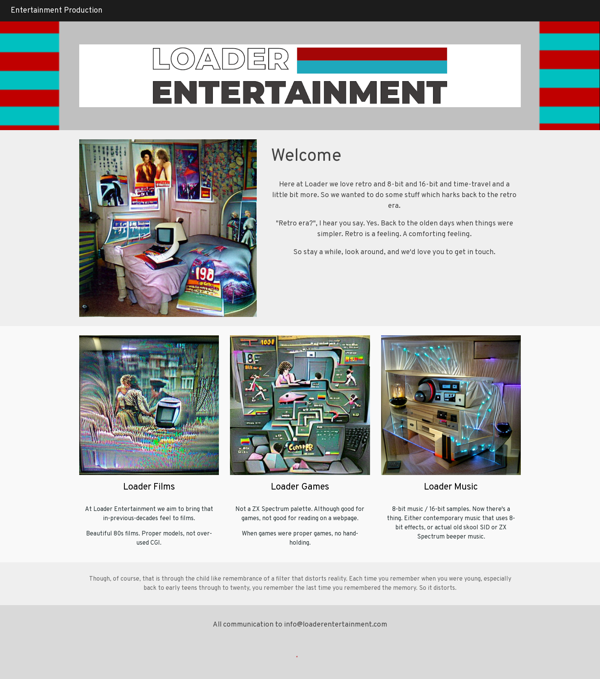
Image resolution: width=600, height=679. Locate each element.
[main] (394, 156)
